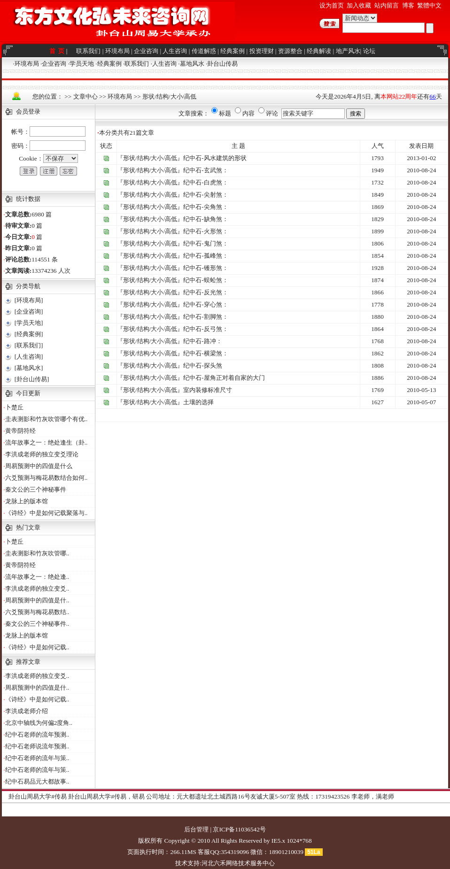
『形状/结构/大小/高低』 (150, 157)
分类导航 (28, 286)
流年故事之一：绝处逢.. (37, 576)
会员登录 (28, 111)
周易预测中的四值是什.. (37, 600)
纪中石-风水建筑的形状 (214, 157)
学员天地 (82, 63)
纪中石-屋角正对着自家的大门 (223, 377)
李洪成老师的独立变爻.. (37, 588)
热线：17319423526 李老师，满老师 (345, 796)
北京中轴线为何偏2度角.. (38, 722)
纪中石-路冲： (202, 341)
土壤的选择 (198, 402)
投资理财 (261, 50)
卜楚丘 (14, 407)
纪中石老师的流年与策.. (37, 757)
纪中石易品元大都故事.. (37, 781)
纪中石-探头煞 (202, 365)
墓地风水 (192, 63)
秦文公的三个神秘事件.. (37, 623)
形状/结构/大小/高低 (169, 96)
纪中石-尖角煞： (205, 206)
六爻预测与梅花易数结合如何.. (46, 477)
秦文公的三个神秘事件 (35, 489)
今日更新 (28, 393)
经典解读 (319, 50)
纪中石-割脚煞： (205, 316)
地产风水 (348, 50)
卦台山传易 (222, 63)
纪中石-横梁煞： (205, 353)
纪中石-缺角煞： (205, 219)
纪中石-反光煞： (205, 292)
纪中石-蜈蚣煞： (205, 280)
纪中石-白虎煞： (205, 182)
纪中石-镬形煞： (205, 267)
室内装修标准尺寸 (207, 389)
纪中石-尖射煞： (205, 194)
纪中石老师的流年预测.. (37, 734)
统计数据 (28, 198)
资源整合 (290, 50)
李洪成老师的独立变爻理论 (41, 454)
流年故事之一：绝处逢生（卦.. (46, 442)
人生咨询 (175, 50)
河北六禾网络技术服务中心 (238, 863)
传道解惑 (204, 50)
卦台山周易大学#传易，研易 (106, 796)
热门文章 (28, 527)
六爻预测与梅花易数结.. (37, 611)
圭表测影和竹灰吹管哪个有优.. (46, 419)
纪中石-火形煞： (205, 231)
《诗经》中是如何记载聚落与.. (46, 512)
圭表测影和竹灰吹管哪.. (37, 553)
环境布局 (117, 50)
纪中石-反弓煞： (205, 328)
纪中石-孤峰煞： (205, 255)
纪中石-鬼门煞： (205, 243)
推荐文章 (28, 661)
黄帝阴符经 (20, 430)
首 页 (57, 50)
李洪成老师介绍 (26, 711)
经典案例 (232, 50)
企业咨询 (146, 50)
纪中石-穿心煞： (205, 304)
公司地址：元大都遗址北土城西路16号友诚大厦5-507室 (220, 796)
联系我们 (88, 50)
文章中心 (85, 96)
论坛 (369, 50)
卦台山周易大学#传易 (37, 796)
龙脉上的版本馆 (26, 501)
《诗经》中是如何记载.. (37, 647)
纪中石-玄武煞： (205, 170)
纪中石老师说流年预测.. (37, 746)
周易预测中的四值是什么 (38, 465)
